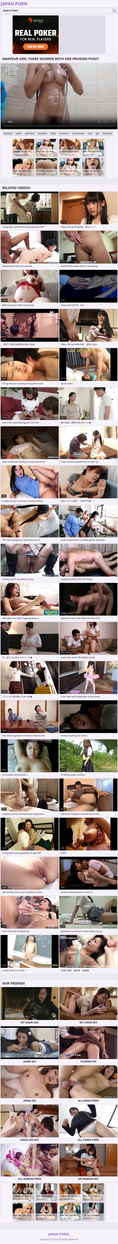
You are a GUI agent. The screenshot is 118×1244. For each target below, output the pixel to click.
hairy (53, 133)
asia (90, 133)
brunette (42, 133)
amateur (8, 133)
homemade (78, 133)
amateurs (64, 133)
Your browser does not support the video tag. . (59, 96)
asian (18, 133)
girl (97, 133)
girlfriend (29, 133)
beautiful (107, 133)
